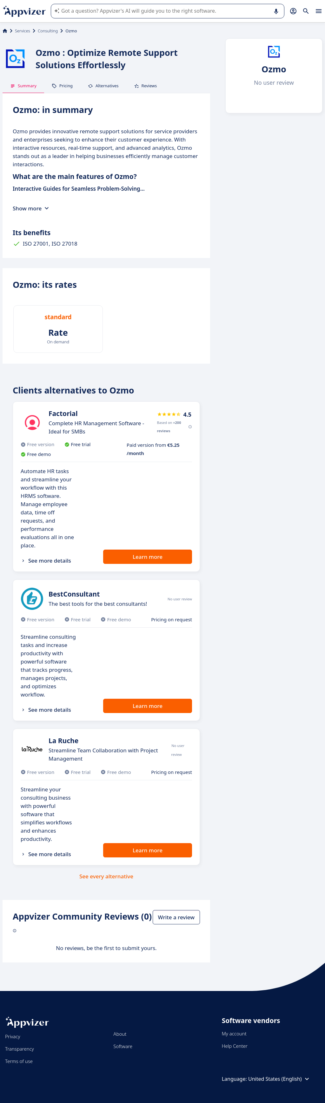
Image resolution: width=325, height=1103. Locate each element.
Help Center (235, 1046)
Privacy (12, 1036)
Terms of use (19, 1061)
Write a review (176, 917)
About (119, 1034)
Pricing (62, 86)
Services (22, 31)
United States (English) (279, 1079)
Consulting (48, 31)
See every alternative (106, 876)
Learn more (147, 556)
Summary (23, 86)
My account (234, 1033)
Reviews (145, 86)
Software (122, 1046)
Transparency (19, 1049)
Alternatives (103, 86)
